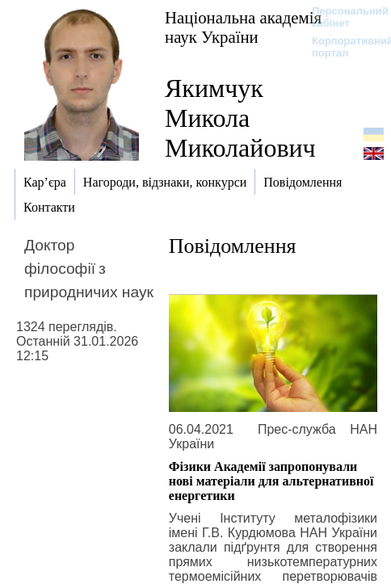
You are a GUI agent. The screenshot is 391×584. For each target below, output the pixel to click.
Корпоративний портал (342, 47)
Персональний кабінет (342, 17)
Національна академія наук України (243, 27)
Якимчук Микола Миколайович (240, 118)
